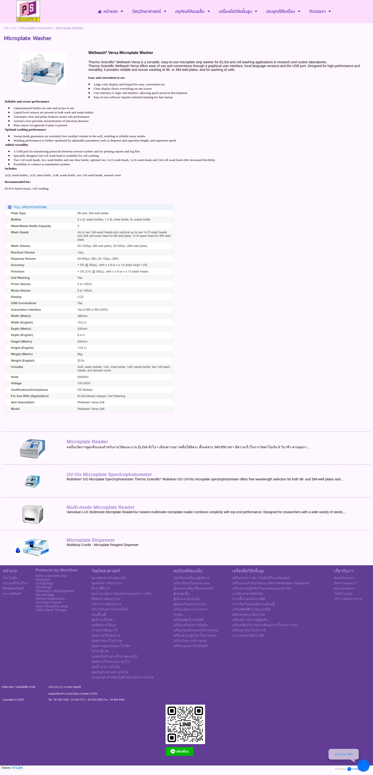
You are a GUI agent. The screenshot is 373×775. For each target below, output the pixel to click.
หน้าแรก (10, 28)
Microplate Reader (87, 441)
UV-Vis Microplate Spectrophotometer (109, 474)
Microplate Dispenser (91, 540)
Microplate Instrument (36, 28)
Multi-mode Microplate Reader (101, 507)
